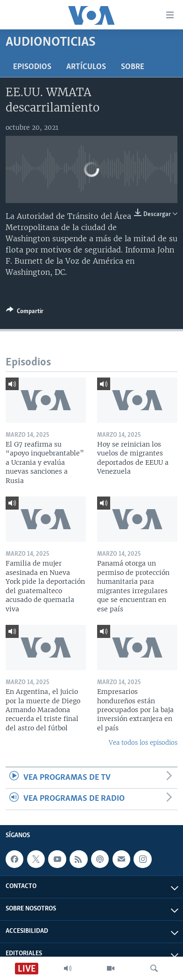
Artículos (86, 67)
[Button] (24, 313)
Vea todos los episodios (143, 743)
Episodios (32, 67)
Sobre (132, 67)
